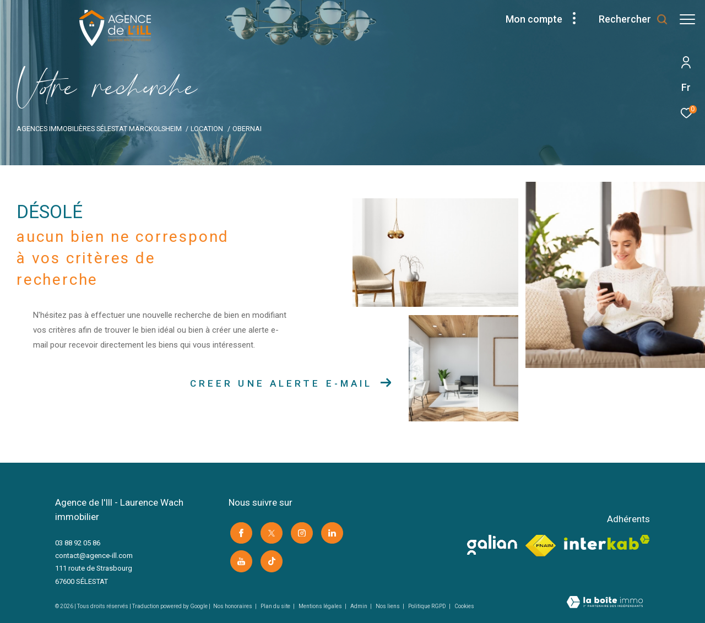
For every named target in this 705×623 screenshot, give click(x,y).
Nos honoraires (233, 606)
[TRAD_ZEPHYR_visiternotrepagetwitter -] (270, 532)
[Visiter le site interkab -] (607, 542)
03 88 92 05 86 (77, 543)
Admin (359, 606)
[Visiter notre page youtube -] (240, 559)
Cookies (464, 606)
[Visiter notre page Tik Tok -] (270, 559)
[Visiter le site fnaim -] (540, 546)
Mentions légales (321, 606)
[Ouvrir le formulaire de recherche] (628, 19)
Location (207, 128)
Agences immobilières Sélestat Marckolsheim (99, 128)
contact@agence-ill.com (94, 555)
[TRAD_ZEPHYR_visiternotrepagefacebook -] (240, 532)
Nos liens (388, 606)
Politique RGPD (427, 606)
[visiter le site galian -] (492, 545)
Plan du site (276, 606)
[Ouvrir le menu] (687, 19)
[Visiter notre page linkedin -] (330, 532)
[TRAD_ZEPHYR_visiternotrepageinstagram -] (300, 532)
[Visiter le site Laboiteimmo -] (605, 603)
